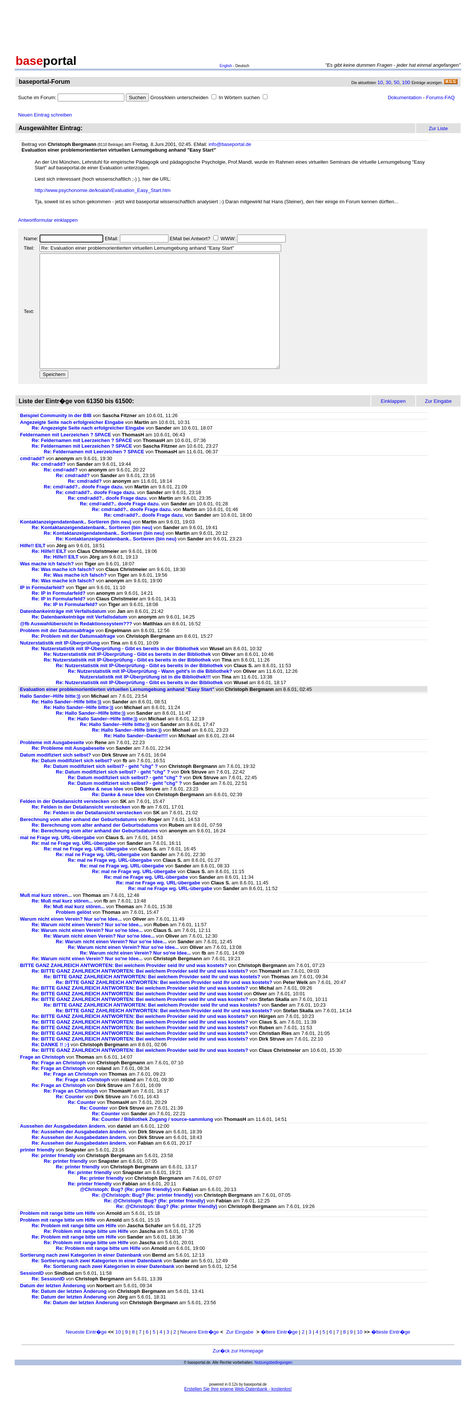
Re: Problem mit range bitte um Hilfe (75, 1248)
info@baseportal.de (229, 144)
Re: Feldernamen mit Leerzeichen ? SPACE (82, 463)
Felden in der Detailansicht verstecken (64, 824)
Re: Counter (70, 1119)
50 (396, 82)
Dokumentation (405, 97)
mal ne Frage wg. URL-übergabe (57, 860)
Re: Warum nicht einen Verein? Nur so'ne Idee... (87, 947)
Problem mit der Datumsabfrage (57, 653)
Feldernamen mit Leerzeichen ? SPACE (65, 457)
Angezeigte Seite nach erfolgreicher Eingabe (72, 445)
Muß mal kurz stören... (46, 918)
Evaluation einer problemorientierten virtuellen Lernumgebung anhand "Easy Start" (117, 712)
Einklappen (393, 424)
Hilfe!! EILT (33, 568)
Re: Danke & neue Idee (118, 817)
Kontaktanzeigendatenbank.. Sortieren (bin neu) (75, 544)
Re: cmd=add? (49, 487)
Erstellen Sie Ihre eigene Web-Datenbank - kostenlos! (238, 1411)
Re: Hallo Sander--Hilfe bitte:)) (66, 724)
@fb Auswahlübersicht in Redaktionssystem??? (76, 646)
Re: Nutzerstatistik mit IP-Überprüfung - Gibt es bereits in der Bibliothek (115, 671)
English (226, 66)
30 (388, 82)
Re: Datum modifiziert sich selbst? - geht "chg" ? (101, 789)
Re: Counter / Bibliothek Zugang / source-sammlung (152, 1142)
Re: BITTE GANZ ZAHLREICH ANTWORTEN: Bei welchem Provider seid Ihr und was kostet (137, 1016)
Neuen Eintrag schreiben (45, 115)
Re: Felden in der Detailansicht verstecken (81, 829)
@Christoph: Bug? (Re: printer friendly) (126, 1212)
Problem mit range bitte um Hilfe (58, 1236)
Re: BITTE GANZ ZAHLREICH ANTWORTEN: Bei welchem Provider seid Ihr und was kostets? (140, 993)
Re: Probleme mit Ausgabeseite (68, 771)
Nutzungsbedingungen (273, 1385)
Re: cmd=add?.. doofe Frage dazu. (84, 509)
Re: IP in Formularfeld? (59, 616)
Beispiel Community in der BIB (56, 438)
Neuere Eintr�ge (199, 1354)
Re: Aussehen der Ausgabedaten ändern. (79, 1154)
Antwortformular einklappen (48, 220)
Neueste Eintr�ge (86, 1354)
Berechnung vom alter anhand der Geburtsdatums (78, 842)
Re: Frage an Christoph (59, 1085)
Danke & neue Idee (102, 811)
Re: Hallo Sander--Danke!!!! (136, 758)
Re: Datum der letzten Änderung (69, 1314)
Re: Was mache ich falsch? (63, 592)
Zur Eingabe (240, 1354)
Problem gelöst (73, 935)
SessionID (32, 1296)
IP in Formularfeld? (42, 610)
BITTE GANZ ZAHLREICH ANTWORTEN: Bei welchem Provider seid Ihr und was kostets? (123, 988)
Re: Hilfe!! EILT (49, 574)
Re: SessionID (48, 1301)
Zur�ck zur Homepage (238, 1373)
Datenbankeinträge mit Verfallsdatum (63, 634)
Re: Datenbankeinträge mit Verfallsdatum (79, 639)
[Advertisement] (238, 26)
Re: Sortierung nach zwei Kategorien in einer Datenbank (97, 1283)
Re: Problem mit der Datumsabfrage (73, 659)
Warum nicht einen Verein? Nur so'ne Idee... (71, 941)
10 (380, 82)
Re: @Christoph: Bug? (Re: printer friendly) (142, 1217)
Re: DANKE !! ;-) (50, 1067)
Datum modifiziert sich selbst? (55, 777)
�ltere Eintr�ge (279, 1354)
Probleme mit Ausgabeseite (52, 765)
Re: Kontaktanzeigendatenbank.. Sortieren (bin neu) (92, 550)
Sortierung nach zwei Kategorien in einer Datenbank (80, 1277)
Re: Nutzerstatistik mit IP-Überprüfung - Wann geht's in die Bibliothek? (150, 694)
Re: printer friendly (53, 1178)
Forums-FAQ (440, 97)
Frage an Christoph (42, 1079)
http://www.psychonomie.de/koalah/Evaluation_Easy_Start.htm (103, 190)
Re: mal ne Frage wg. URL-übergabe (74, 866)
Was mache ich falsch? (47, 586)
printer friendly (37, 1172)
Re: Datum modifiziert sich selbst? (72, 783)
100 (406, 82)
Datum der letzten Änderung (53, 1308)
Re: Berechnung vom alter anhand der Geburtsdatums (95, 847)
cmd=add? (32, 481)
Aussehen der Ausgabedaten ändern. (63, 1148)
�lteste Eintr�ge (390, 1354)
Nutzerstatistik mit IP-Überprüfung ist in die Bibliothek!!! (145, 699)
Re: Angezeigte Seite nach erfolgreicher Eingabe (88, 450)
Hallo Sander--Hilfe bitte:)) (50, 718)
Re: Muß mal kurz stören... (62, 923)
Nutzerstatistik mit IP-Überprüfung (60, 665)
